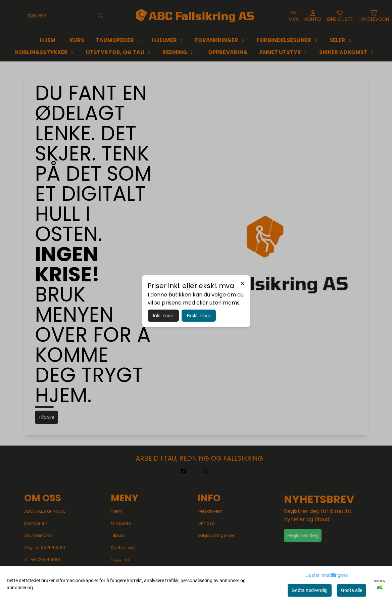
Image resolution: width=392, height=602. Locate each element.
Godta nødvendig (310, 590)
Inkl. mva (163, 315)
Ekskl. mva (198, 315)
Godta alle (351, 590)
